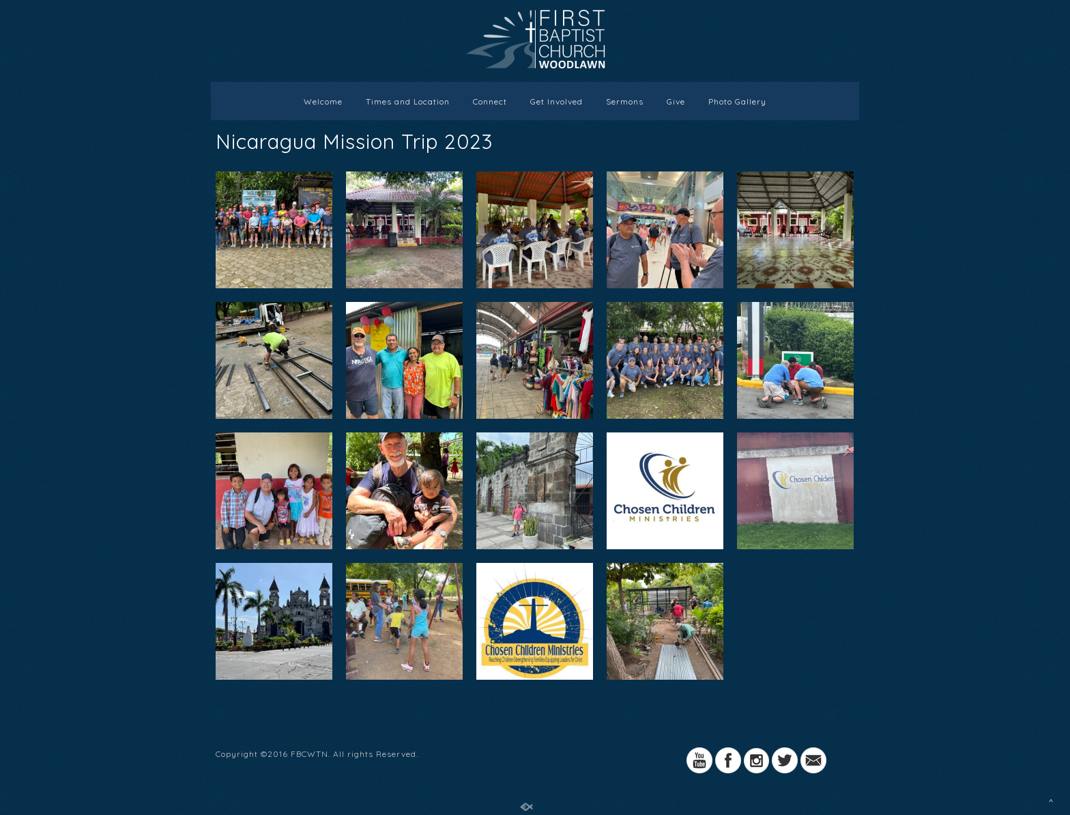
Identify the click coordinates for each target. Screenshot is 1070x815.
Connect (490, 101)
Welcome (323, 101)
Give (676, 101)
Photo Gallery (737, 101)
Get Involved (556, 101)
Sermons (625, 101)
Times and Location (408, 101)
